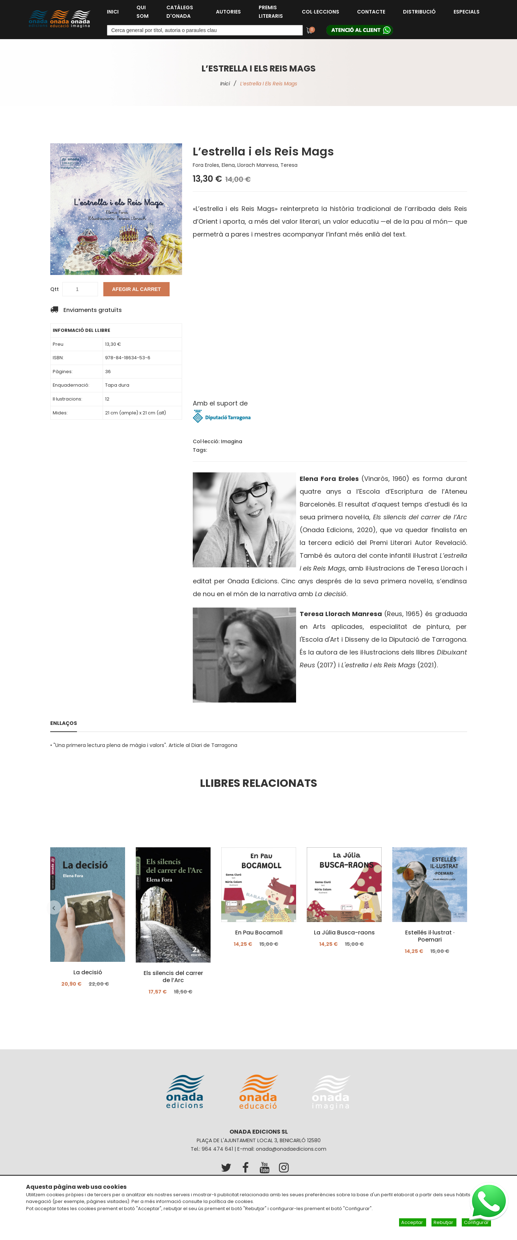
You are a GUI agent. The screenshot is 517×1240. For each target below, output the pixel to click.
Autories (228, 11)
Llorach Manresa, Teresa (267, 165)
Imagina (231, 441)
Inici (113, 11)
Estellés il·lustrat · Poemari (429, 936)
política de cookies (231, 1201)
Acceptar (412, 1222)
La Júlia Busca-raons (344, 932)
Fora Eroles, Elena (214, 165)
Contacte (371, 11)
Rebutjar (444, 1222)
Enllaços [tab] (63, 723)
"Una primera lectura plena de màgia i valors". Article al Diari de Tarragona (145, 745)
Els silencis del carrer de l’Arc (173, 977)
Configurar (476, 1222)
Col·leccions (320, 11)
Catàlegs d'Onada (179, 12)
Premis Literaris (271, 12)
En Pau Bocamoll (258, 932)
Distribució (419, 11)
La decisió (87, 972)
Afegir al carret (136, 289)
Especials (467, 11)
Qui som (142, 12)
